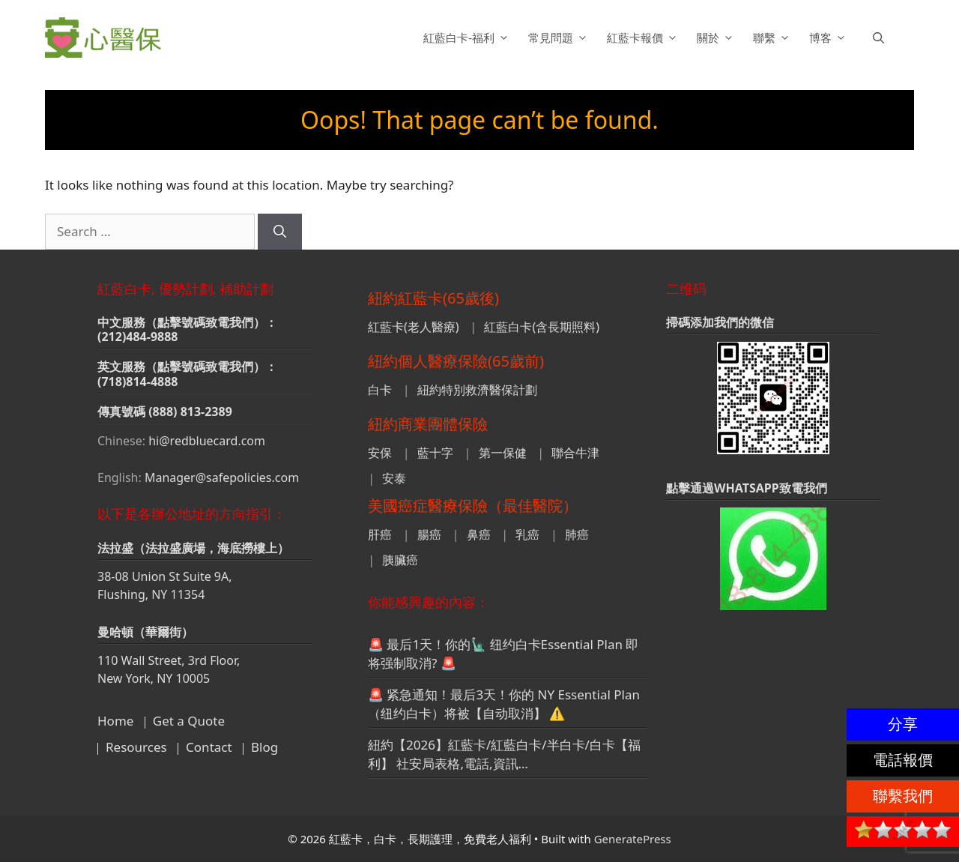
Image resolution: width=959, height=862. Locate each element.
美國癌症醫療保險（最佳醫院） (473, 505)
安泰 (394, 478)
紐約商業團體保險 (428, 424)
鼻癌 (479, 534)
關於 (717, 37)
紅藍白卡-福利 (468, 37)
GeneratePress (632, 838)
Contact (209, 747)
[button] (878, 37)
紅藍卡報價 (644, 37)
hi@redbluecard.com (206, 440)
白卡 (380, 390)
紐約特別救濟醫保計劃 (477, 390)
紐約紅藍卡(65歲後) (433, 298)
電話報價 (903, 760)
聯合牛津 (575, 452)
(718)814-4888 (137, 381)
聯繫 (773, 37)
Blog (264, 747)
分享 (903, 724)
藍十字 (435, 452)
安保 (380, 452)
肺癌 (577, 534)
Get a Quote (189, 720)
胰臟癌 (400, 560)
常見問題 (560, 37)
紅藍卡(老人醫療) (413, 327)
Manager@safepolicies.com (222, 477)
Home (115, 720)
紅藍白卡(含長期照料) (541, 327)
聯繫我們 (903, 796)
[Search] (280, 232)
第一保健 (503, 452)
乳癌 (527, 534)
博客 (829, 37)
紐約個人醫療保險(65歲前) (456, 361)
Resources (136, 747)
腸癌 (429, 534)
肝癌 (380, 534)
